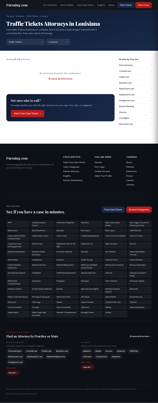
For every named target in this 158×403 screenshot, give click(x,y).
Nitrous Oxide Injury (138, 265)
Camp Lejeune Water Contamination (16, 237)
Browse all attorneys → (141, 336)
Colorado (87, 357)
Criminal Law (135, 71)
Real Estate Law (135, 89)
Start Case (143, 5)
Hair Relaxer (110, 252)
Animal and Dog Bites (65, 223)
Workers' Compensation (67, 312)
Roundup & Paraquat (41, 297)
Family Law (135, 77)
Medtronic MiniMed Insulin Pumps (89, 266)
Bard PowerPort (38, 231)
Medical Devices (39, 265)
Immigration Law (135, 100)
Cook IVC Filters (136, 236)
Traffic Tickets (32, 16)
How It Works (67, 5)
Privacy (129, 176)
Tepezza (133, 302)
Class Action (62, 236)
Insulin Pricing (86, 260)
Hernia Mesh (13, 260)
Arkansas (121, 351)
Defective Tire (87, 244)
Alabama (87, 351)
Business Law (135, 83)
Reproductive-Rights (90, 289)
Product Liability (15, 289)
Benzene (60, 231)
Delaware (116, 357)
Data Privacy (37, 244)
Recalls (60, 289)
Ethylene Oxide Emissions (38, 253)
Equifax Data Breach (16, 252)
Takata (59, 302)
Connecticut (101, 357)
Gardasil (84, 252)
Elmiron (133, 244)
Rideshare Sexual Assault (112, 290)
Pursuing (10, 16)
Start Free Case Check (27, 113)
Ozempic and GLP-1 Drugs (138, 274)
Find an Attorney (71, 171)
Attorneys (20, 16)
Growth (98, 162)
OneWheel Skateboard (66, 273)
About (112, 5)
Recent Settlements (73, 180)
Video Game (13, 312)
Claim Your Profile (103, 176)
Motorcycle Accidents (114, 265)
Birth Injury (85, 231)
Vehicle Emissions (137, 307)
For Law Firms (50, 5)
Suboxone (12, 302)
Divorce (135, 112)
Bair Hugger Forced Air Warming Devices (139, 224)
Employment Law (135, 95)
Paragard (60, 281)
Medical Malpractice (65, 265)
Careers (130, 180)
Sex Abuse (85, 297)
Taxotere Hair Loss (113, 302)
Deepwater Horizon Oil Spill (66, 245)
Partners (130, 167)
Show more (11, 368)
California (134, 351)
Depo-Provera (111, 244)
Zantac (108, 312)
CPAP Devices (135, 231)
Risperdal (134, 289)
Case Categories (71, 167)
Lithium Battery (136, 260)
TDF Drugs (36, 302)
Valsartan (85, 307)
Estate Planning (135, 106)
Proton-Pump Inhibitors (42, 289)
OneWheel (36, 273)
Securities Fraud (63, 297)
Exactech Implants (64, 252)
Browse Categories (139, 209)
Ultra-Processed (63, 307)
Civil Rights (135, 118)
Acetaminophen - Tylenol (39, 224)
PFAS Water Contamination (14, 282)
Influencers (131, 171)
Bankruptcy (13, 231)
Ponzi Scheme (111, 281)
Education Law (135, 124)
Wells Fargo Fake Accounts (39, 314)
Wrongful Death (87, 312)
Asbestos (85, 223)
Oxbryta (108, 273)
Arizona (109, 351)
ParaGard (36, 281)
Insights (101, 5)
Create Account (102, 171)
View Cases (126, 5)
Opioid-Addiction (88, 273)
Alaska (98, 351)
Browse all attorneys (60, 78)
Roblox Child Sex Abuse (18, 297)
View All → (13, 373)
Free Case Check (85, 5)
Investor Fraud (111, 260)
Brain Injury (110, 231)
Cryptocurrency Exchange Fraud (14, 245)
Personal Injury (135, 65)
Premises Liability (137, 281)
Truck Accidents (14, 307)
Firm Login (100, 167)
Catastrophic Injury (40, 236)
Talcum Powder (87, 302)
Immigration (37, 260)
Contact (130, 184)
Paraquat (85, 281)
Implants (60, 260)
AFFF (10, 223)
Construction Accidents (115, 236)
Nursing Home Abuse (16, 273)
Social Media (110, 297)
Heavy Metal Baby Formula (137, 253)
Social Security (136, 297)
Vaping (108, 307)
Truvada (35, 307)
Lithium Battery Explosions (14, 266)
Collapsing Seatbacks (90, 236)
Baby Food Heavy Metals (112, 224)
